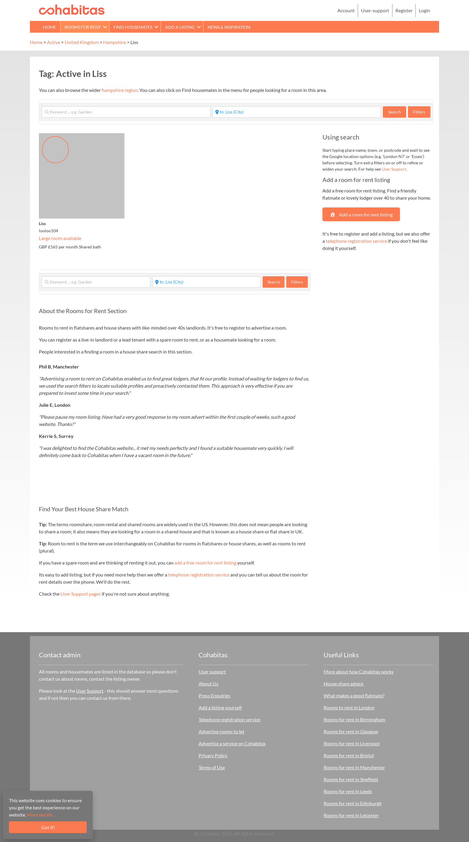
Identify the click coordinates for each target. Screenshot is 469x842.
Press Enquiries (214, 695)
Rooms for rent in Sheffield (351, 779)
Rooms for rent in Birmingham (354, 719)
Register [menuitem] (403, 10)
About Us (208, 683)
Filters (419, 111)
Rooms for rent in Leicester (351, 815)
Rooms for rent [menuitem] (83, 27)
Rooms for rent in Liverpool (352, 743)
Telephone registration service (229, 719)
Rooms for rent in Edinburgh (353, 803)
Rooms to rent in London (349, 707)
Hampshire (114, 42)
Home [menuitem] (49, 27)
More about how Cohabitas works (359, 671)
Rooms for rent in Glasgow (351, 731)
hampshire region (120, 90)
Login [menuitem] (424, 10)
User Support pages (80, 594)
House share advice (343, 683)
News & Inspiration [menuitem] (229, 27)
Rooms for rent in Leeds (348, 791)
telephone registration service (198, 574)
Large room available (60, 238)
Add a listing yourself (220, 707)
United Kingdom (82, 42)
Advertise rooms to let (221, 731)
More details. (40, 814)
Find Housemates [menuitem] (133, 27)
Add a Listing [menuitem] (180, 27)
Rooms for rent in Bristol (349, 755)
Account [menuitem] (346, 10)
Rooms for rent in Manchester (354, 767)
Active (53, 42)
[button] (105, 27)
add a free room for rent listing (205, 562)
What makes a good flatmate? (354, 695)
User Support (394, 169)
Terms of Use (212, 767)
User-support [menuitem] (375, 10)
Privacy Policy (213, 755)
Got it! (48, 827)
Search (397, 111)
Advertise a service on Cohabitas (232, 743)
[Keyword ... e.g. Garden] (126, 112)
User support (212, 671)
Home (36, 42)
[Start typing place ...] (296, 112)
